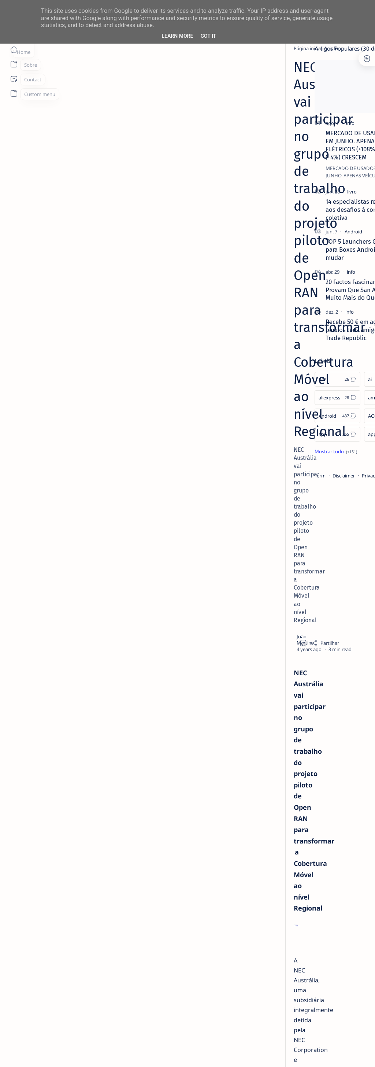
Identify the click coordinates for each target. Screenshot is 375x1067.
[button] (330, 1052)
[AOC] (344, 416)
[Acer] (295, 379)
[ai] (344, 379)
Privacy (327, 475)
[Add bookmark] (224, 163)
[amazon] (344, 397)
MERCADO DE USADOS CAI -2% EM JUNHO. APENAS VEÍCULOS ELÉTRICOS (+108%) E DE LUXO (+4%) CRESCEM (324, 144)
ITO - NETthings (70, 1052)
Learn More (177, 36)
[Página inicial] (13, 49)
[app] (295, 434)
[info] (75, 48)
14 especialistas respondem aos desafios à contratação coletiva (321, 209)
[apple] (344, 434)
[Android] (310, 231)
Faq (346, 475)
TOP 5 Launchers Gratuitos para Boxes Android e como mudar (320, 249)
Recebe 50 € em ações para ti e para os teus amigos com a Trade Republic (325, 329)
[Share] (245, 163)
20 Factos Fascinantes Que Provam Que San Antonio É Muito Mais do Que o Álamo (321, 290)
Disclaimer (301, 475)
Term (277, 475)
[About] (13, 64)
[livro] (309, 191)
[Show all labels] (293, 451)
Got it (208, 36)
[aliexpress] (295, 397)
